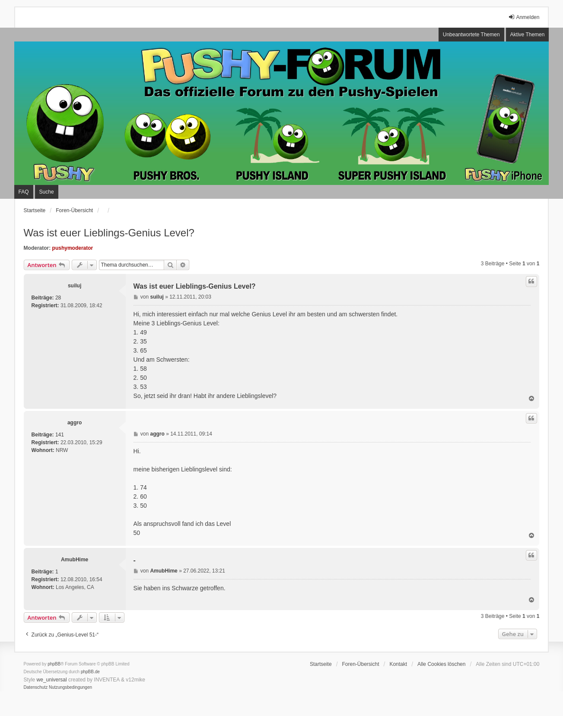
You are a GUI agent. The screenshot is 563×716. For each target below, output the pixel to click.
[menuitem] (36, 687)
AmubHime (74, 560)
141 (59, 435)
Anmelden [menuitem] (523, 17)
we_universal (52, 680)
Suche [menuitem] (46, 192)
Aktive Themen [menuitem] (527, 35)
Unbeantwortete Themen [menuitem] (471, 35)
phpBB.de (90, 671)
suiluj (74, 286)
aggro (74, 423)
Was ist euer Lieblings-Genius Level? (109, 233)
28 (58, 298)
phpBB (54, 664)
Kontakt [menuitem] (398, 664)
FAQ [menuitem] (24, 192)
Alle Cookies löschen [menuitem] (441, 664)
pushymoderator (72, 248)
